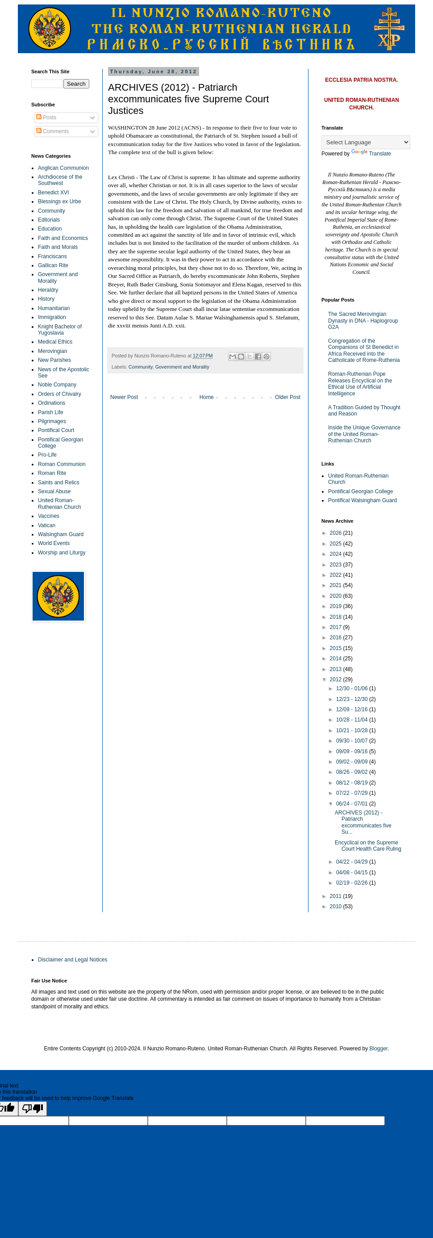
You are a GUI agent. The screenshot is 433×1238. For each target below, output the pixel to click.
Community (141, 366)
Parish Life (50, 412)
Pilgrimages (52, 421)
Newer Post (124, 397)
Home (207, 397)
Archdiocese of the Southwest (60, 180)
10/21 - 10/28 (352, 730)
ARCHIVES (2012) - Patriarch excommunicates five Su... (363, 822)
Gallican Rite (53, 265)
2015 (336, 648)
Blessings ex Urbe (59, 201)
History (46, 299)
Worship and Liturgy (62, 553)
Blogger (379, 1048)
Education (50, 229)
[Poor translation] (32, 1108)
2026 (336, 533)
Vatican (46, 525)
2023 (336, 565)
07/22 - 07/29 (352, 793)
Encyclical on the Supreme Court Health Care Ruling (368, 845)
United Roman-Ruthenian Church (59, 503)
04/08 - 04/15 (352, 872)
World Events (54, 543)
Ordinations (51, 403)
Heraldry (48, 290)
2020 (336, 596)
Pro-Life (47, 455)
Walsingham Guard (60, 534)
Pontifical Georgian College (360, 491)
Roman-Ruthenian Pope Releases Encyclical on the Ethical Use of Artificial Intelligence (360, 383)
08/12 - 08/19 (352, 783)
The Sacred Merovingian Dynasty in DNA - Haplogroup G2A (363, 320)
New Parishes (54, 360)
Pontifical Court (56, 430)
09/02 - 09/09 (352, 762)
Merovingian (52, 351)
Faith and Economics (63, 238)
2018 (336, 617)
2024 (336, 554)
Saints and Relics (58, 482)
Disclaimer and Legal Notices (72, 960)
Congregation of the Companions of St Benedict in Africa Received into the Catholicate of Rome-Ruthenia (364, 350)
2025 (336, 544)
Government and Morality (182, 366)
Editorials (49, 220)
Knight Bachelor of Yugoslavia (60, 329)
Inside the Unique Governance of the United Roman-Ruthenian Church (364, 434)
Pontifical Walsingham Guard (362, 500)
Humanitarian (54, 308)
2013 (336, 669)
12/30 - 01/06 (352, 688)
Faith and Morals (58, 247)
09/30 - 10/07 (352, 741)
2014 (336, 658)
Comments (52, 131)
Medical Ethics (55, 342)
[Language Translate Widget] (365, 142)
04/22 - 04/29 (352, 862)
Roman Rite (52, 473)
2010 (336, 906)
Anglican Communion (63, 168)
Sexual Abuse (54, 491)
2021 (336, 585)
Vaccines (48, 516)
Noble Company (57, 385)
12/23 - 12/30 (352, 699)
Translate (371, 154)
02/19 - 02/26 (352, 883)
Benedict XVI (53, 192)
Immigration (52, 317)
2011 (336, 896)
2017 (336, 627)
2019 (336, 606)
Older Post (287, 397)
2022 (336, 575)
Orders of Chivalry (59, 394)
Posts (46, 117)
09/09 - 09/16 (352, 751)
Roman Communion (62, 464)
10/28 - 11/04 (352, 720)
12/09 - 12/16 (352, 709)
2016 (336, 637)
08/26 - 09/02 (352, 772)
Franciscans (52, 256)
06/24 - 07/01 (352, 804)
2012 (336, 679)
